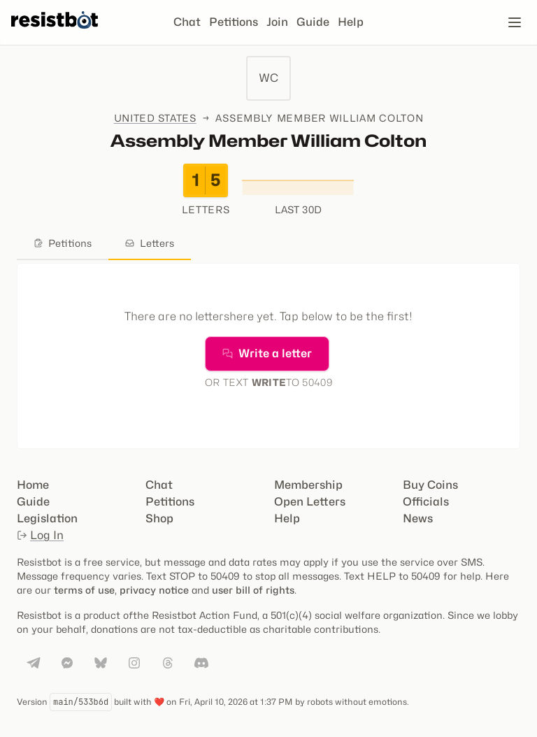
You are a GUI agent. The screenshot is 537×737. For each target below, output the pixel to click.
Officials (426, 501)
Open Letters (309, 501)
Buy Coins (430, 485)
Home (33, 485)
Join (277, 22)
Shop (159, 518)
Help (351, 22)
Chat (187, 22)
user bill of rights (253, 590)
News (418, 518)
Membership (308, 485)
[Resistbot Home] (54, 33)
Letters (149, 243)
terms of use (84, 590)
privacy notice (154, 590)
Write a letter (267, 353)
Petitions (233, 22)
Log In (40, 535)
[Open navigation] (514, 22)
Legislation (47, 518)
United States (155, 118)
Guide (312, 22)
